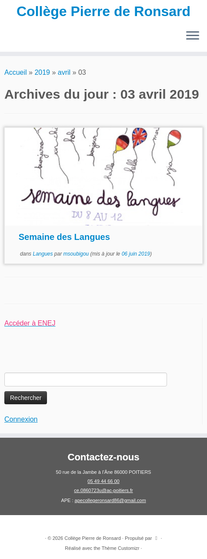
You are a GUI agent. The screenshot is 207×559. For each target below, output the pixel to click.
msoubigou (76, 254)
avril (64, 72)
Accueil (15, 72)
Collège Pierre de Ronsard (103, 11)
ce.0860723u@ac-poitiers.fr (103, 490)
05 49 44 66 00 (103, 481)
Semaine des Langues (64, 237)
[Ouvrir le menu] (192, 36)
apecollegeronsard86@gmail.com (110, 500)
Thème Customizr (121, 548)
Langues (43, 254)
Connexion (21, 419)
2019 (42, 72)
